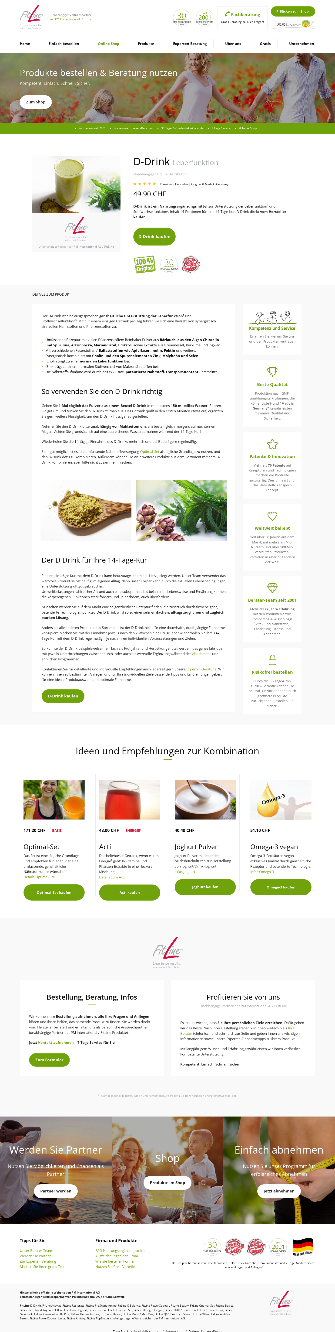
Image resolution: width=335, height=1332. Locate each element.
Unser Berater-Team (36, 1241)
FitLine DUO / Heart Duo (180, 1301)
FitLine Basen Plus (100, 1301)
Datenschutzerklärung (206, 1322)
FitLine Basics (224, 1296)
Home (25, 43)
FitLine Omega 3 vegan (148, 1301)
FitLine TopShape (98, 1309)
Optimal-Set (149, 447)
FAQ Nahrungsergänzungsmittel (120, 1241)
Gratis (265, 43)
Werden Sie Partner (35, 1246)
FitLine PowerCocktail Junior (47, 1309)
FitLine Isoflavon (110, 1305)
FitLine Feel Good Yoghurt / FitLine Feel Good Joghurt (53, 1301)
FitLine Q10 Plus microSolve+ (173, 1305)
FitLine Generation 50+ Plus (52, 1305)
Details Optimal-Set (38, 872)
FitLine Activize (51, 1296)
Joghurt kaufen (205, 880)
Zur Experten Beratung (38, 1252)
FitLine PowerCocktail (155, 1296)
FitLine (88, 19)
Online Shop (108, 43)
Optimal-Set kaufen (54, 885)
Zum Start (120, 1322)
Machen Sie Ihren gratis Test (42, 1257)
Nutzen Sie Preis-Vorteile (115, 1257)
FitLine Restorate (73, 1296)
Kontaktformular (147, 1322)
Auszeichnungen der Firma (116, 1246)
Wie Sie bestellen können (115, 1252)
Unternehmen (301, 43)
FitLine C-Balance (129, 1296)
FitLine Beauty (180, 1296)
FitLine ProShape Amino (101, 1296)
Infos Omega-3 (262, 867)
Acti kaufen (130, 886)
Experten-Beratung (190, 43)
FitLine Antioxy (76, 1309)
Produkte (146, 43)
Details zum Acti (112, 873)
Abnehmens (201, 649)
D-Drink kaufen (155, 234)
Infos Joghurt (185, 867)
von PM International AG (65, 19)
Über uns (233, 43)
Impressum (175, 1322)
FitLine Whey (201, 1305)
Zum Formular (49, 1050)
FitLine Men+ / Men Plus (138, 1305)
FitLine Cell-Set (122, 1301)
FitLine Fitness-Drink (210, 1301)
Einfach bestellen (64, 43)
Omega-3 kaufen (281, 880)
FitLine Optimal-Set (202, 1296)
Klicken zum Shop (292, 11)
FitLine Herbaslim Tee (85, 1305)
